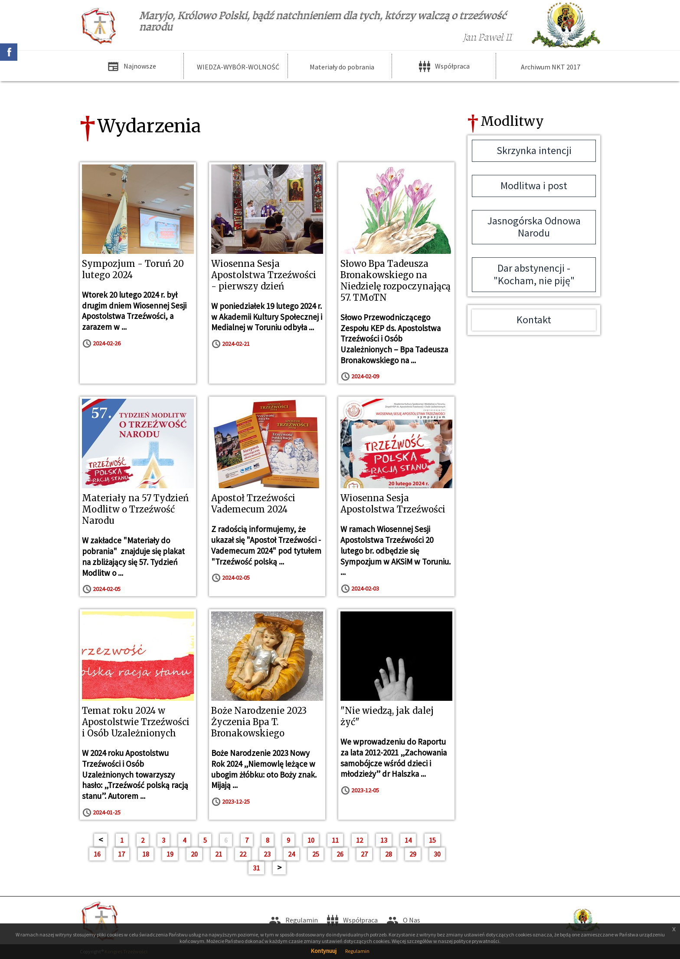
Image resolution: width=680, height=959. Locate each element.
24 (291, 854)
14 (408, 840)
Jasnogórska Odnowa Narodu (534, 227)
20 (194, 854)
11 (335, 840)
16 (97, 854)
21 (218, 854)
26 (340, 854)
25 (315, 854)
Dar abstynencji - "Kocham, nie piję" (534, 274)
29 (412, 854)
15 (432, 840)
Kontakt (534, 319)
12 (359, 840)
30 (437, 854)
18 (145, 854)
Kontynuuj (324, 951)
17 (121, 854)
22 (242, 854)
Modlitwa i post (533, 185)
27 (364, 854)
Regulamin (357, 951)
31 (256, 868)
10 (310, 840)
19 (170, 854)
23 (267, 854)
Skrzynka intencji (534, 150)
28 (388, 854)
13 (383, 840)
